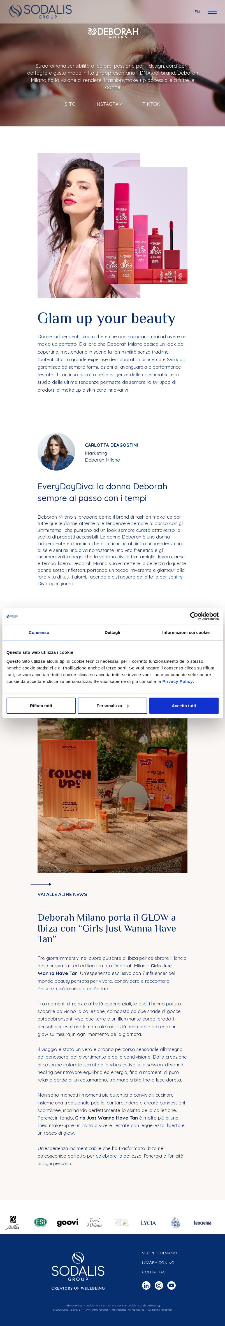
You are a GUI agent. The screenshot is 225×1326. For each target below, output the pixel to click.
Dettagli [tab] (112, 632)
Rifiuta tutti (41, 705)
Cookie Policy (94, 1305)
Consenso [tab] (39, 632)
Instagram (109, 104)
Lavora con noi (158, 1262)
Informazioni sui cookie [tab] (186, 632)
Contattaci (154, 1272)
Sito (70, 104)
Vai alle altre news (62, 894)
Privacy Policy (177, 681)
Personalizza (113, 705)
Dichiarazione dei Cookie (121, 1305)
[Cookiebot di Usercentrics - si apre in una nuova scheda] (194, 616)
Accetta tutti (184, 705)
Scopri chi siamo (159, 1253)
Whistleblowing (150, 1305)
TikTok (151, 104)
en (197, 11)
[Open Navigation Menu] (212, 12)
